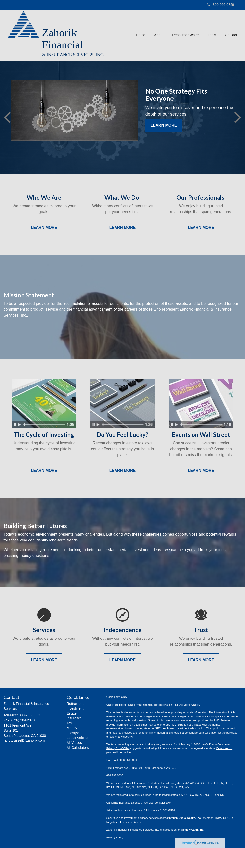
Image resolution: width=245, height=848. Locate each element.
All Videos (74, 743)
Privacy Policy (114, 837)
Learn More (164, 125)
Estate (72, 713)
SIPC (226, 817)
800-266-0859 (220, 5)
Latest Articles (77, 738)
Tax (69, 723)
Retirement (75, 703)
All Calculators (78, 747)
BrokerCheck (191, 704)
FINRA (218, 817)
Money (72, 728)
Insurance (74, 718)
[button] (159, 35)
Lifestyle (73, 733)
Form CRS (120, 696)
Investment (75, 708)
